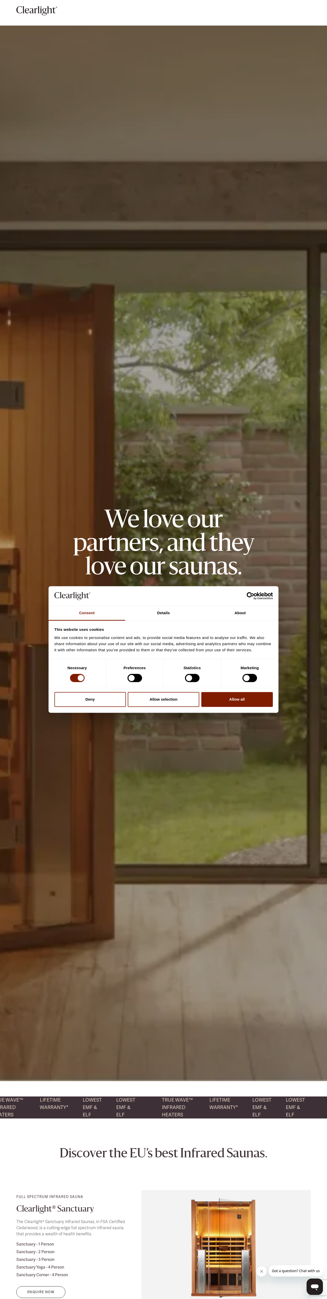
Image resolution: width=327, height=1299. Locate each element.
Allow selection (163, 699)
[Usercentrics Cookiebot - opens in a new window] (250, 596)
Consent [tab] (87, 613)
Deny (90, 699)
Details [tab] (163, 613)
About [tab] (240, 613)
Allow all (237, 699)
